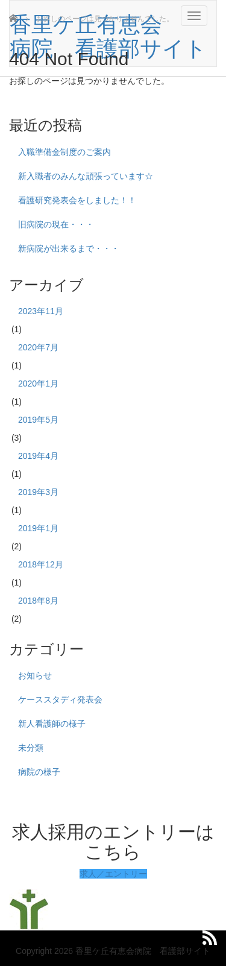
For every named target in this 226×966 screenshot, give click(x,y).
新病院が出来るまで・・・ (68, 248)
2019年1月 (38, 528)
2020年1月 (38, 383)
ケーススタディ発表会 (60, 699)
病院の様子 (39, 772)
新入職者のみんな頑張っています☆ (85, 176)
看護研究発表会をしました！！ (77, 200)
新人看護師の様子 (52, 723)
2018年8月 (38, 600)
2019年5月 (38, 420)
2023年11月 (40, 311)
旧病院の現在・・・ (56, 224)
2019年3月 (38, 492)
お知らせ (35, 675)
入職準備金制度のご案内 (64, 152)
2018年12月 (40, 564)
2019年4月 (38, 456)
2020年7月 (38, 347)
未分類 (30, 748)
